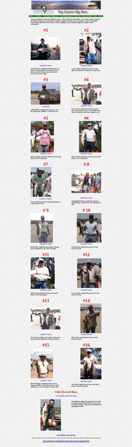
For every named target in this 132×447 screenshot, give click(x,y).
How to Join (75, 440)
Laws (54, 440)
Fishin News (76, 441)
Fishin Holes (70, 441)
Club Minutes (49, 440)
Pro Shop (65, 441)
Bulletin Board (83, 441)
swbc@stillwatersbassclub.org (66, 435)
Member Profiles (68, 440)
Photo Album (45, 441)
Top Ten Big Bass (58, 441)
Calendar (87, 440)
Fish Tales (51, 441)
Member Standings (60, 440)
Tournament (81, 440)
